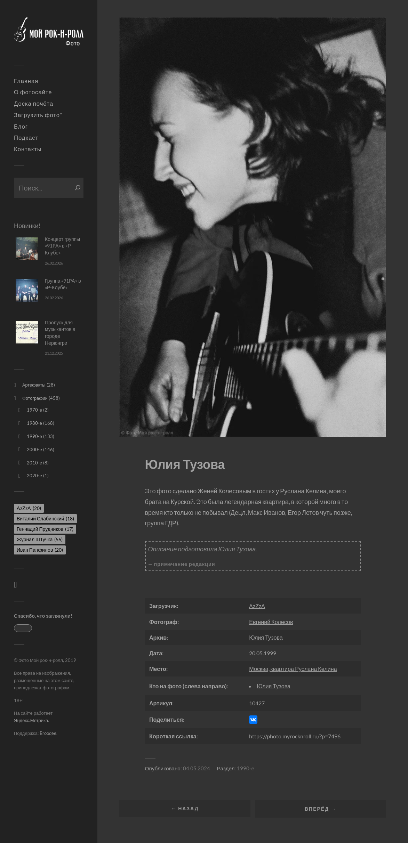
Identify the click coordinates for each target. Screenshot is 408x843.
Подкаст (26, 137)
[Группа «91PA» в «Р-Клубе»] (27, 290)
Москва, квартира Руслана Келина (293, 668)
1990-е (34, 436)
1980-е (34, 423)
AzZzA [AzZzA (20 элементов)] (29, 508)
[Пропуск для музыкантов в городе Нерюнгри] (27, 332)
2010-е (34, 462)
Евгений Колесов (271, 621)
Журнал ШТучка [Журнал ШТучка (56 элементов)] (40, 539)
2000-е (34, 449)
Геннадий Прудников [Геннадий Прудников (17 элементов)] (45, 529)
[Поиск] (77, 187)
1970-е (34, 410)
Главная (26, 81)
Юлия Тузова (266, 637)
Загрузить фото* (38, 115)
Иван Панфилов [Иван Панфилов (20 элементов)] (40, 550)
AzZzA (257, 605)
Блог (21, 126)
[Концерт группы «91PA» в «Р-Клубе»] (27, 249)
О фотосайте (33, 92)
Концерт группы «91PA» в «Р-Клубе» (62, 246)
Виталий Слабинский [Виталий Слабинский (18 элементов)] (45, 518)
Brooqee (48, 733)
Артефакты (34, 385)
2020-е (34, 475)
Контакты (28, 149)
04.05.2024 (196, 768)
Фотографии (35, 398)
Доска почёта (33, 103)
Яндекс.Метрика (31, 720)
